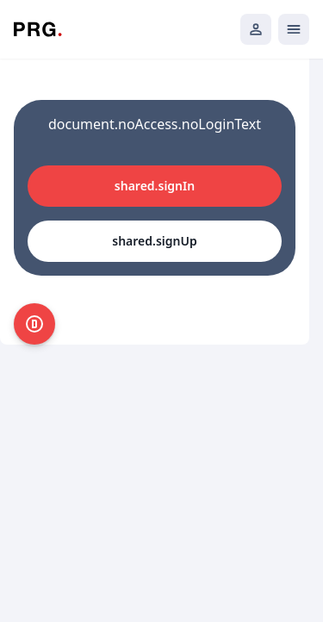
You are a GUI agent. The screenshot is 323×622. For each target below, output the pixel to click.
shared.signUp (154, 241)
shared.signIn (155, 185)
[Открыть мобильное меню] (293, 29)
